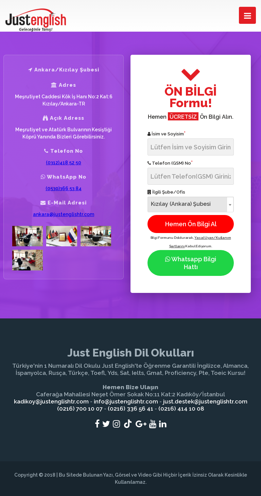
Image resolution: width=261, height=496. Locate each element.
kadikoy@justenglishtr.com (51, 401)
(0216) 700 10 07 (80, 408)
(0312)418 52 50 (63, 162)
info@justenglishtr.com (126, 401)
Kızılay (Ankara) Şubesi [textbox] (181, 204)
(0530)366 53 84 (64, 188)
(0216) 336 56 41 (130, 408)
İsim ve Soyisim (166, 133)
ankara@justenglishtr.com (63, 214)
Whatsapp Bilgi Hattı (190, 262)
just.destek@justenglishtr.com (205, 401)
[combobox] (190, 204)
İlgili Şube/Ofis (166, 192)
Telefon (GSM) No (170, 163)
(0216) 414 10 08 (181, 408)
